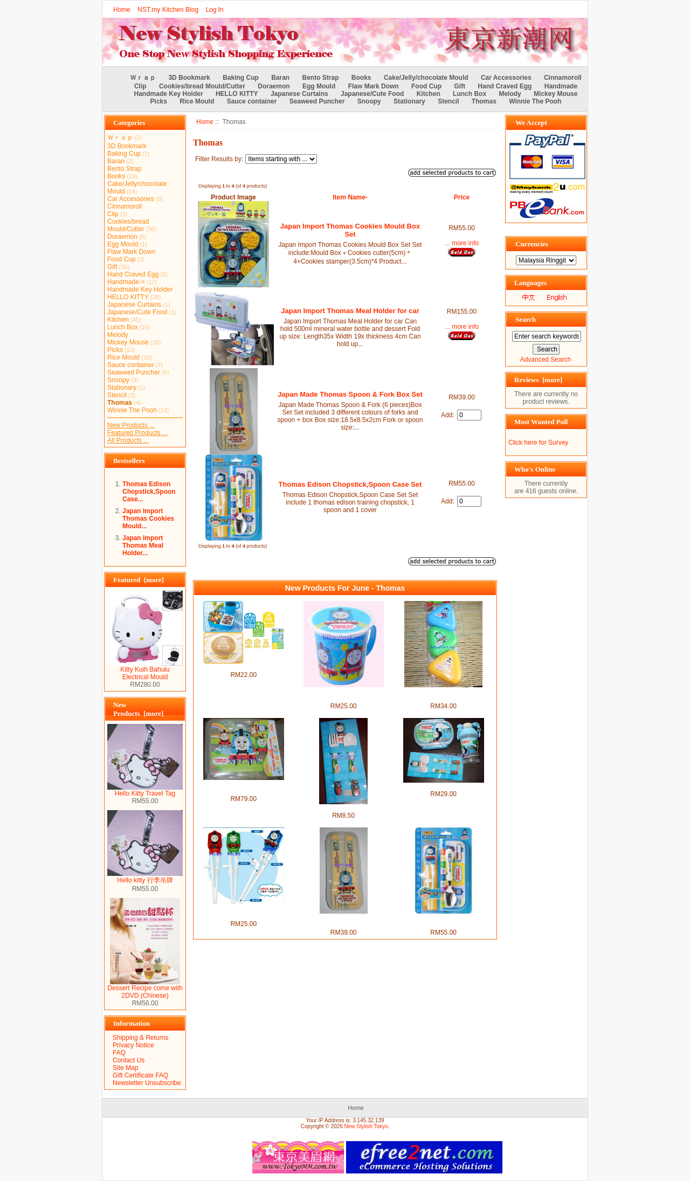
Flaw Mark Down (373, 86)
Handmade (560, 86)
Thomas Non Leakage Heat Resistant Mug (343, 694)
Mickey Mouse (555, 94)
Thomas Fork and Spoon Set (344, 808)
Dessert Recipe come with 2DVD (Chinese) (144, 988)
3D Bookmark (189, 77)
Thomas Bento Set (443, 786)
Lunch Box (469, 94)
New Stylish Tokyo (366, 1126)
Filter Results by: (219, 159)
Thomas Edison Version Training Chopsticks (243, 912)
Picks (158, 101)
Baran (280, 77)
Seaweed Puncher (317, 101)
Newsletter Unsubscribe (147, 1083)
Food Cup (426, 86)
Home (121, 9)
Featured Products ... (137, 433)
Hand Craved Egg (505, 86)
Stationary (409, 101)
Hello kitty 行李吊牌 (145, 877)
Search (525, 319)
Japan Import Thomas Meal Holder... (142, 545)
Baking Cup (241, 77)
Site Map (125, 1068)
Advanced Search (545, 359)
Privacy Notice (133, 1045)
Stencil (448, 101)
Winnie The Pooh (535, 101)
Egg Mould (318, 86)
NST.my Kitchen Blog (167, 9)
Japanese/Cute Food (372, 94)
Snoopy (369, 101)
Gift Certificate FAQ (140, 1075)
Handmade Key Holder (168, 94)
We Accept (531, 123)
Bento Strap (320, 77)
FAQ (119, 1052)
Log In (214, 9)
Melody (510, 94)
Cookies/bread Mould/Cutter (202, 86)
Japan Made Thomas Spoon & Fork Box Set (350, 394)
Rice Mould (197, 101)
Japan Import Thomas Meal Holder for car (350, 311)
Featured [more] (138, 580)
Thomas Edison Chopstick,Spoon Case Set (350, 484)
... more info (462, 243)
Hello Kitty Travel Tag (145, 790)
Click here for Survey (538, 442)
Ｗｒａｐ (143, 77)
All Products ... (128, 440)
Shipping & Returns (140, 1037)
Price (462, 197)
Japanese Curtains (299, 94)
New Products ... (131, 425)
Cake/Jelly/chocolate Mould (426, 77)
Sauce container (252, 101)
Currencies (531, 244)
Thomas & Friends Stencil (243, 667)
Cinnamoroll (563, 77)
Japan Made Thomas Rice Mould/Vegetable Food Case (443, 694)
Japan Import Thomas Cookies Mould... (148, 518)
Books (361, 77)
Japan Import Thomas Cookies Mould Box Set (350, 230)
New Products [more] (138, 709)
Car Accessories (506, 77)
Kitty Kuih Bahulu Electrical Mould (145, 670)
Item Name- (350, 197)
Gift (459, 86)
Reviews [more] (538, 380)
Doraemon (273, 86)
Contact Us (128, 1060)
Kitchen (428, 94)
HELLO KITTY (237, 94)
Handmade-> (126, 282)
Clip (140, 86)
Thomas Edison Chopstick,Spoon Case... (149, 491)
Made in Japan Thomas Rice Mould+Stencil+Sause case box (243, 787)
